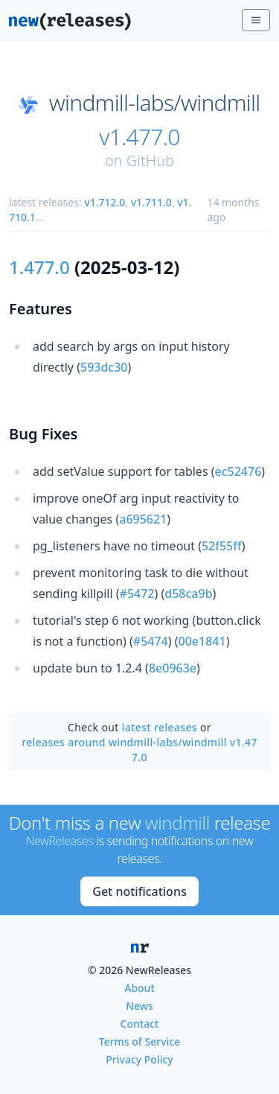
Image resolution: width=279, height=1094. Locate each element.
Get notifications (139, 891)
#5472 (137, 593)
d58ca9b (188, 593)
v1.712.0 (104, 202)
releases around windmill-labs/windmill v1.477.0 (139, 749)
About (139, 988)
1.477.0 (39, 267)
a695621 (143, 519)
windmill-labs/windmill (154, 103)
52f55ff (222, 546)
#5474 (150, 641)
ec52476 (238, 471)
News (139, 1006)
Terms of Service (139, 1041)
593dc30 (104, 367)
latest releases (159, 727)
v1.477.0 (139, 137)
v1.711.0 (151, 202)
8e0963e (172, 668)
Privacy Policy (139, 1059)
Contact (140, 1024)
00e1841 (202, 641)
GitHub (150, 160)
